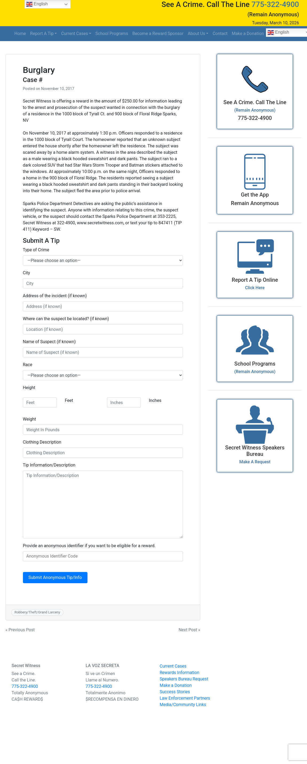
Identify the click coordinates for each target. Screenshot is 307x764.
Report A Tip (42, 33)
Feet (69, 400)
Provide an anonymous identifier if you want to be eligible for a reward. (89, 545)
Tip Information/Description (49, 465)
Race (27, 364)
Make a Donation (248, 33)
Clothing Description (42, 442)
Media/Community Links (183, 704)
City (26, 272)
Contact (220, 33)
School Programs (111, 33)
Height (29, 387)
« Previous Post (20, 629)
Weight (29, 419)
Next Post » (189, 629)
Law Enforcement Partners (185, 698)
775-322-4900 (275, 4)
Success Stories (175, 691)
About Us (196, 33)
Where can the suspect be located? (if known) (66, 318)
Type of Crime (36, 249)
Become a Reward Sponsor (158, 33)
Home (20, 33)
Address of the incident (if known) (55, 295)
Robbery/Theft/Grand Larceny (37, 612)
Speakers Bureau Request (184, 678)
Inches (155, 400)
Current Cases (74, 33)
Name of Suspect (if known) (49, 341)
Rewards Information (180, 672)
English (37, 4)
